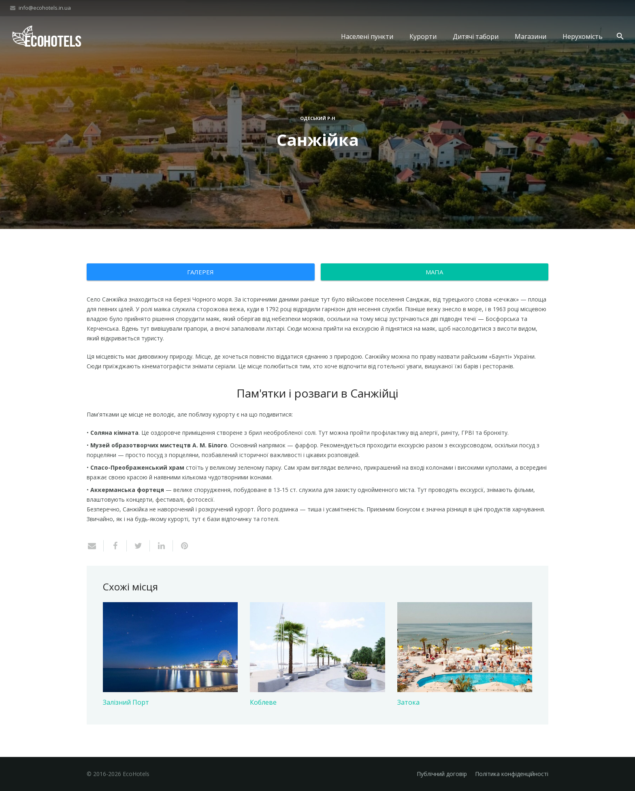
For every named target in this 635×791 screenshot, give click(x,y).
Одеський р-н (317, 118)
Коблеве (263, 702)
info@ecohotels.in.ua (45, 7)
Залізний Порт (126, 702)
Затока (408, 702)
